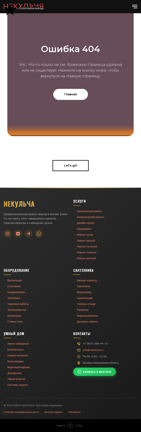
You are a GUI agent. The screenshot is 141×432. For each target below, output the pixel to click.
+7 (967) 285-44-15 (95, 343)
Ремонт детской (86, 258)
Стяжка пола (15, 321)
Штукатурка (14, 315)
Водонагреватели (87, 315)
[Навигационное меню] (134, 6)
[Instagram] (7, 234)
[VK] (18, 234)
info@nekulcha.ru (93, 350)
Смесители (83, 286)
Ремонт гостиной (87, 246)
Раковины (83, 309)
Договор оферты (53, 412)
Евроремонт (84, 229)
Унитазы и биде (86, 304)
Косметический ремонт (90, 217)
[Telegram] (28, 234)
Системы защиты (17, 385)
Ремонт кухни (85, 234)
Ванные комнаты (87, 280)
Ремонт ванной (86, 240)
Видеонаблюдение (18, 367)
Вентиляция (14, 280)
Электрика (13, 298)
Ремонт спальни (86, 252)
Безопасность (15, 349)
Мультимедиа (15, 361)
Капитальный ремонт (89, 211)
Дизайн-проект (86, 223)
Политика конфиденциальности (21, 412)
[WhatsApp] (39, 234)
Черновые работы (18, 304)
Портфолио (74, 412)
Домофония (14, 373)
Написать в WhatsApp (95, 372)
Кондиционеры (16, 292)
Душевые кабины (87, 321)
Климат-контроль (17, 355)
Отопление (14, 286)
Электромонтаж (16, 309)
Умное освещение (18, 343)
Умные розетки (16, 379)
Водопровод (84, 292)
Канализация (85, 298)
